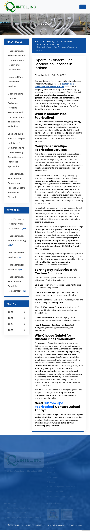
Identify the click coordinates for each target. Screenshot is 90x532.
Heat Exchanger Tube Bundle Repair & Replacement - (17, 283)
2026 (17, 312)
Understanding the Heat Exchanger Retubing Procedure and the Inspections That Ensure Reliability (16, 110)
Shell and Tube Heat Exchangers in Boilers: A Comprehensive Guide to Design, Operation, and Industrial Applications (16, 150)
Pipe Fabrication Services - (16, 255)
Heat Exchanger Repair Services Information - (17, 224)
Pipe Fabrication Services (48, 44)
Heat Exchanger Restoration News (57, 41)
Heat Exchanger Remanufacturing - (17, 240)
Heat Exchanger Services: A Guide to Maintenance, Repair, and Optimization (16, 60)
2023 (17, 330)
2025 (17, 318)
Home (37, 41)
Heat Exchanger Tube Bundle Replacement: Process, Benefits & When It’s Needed (16, 185)
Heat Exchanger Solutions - (16, 267)
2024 (17, 324)
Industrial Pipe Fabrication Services (15, 82)
